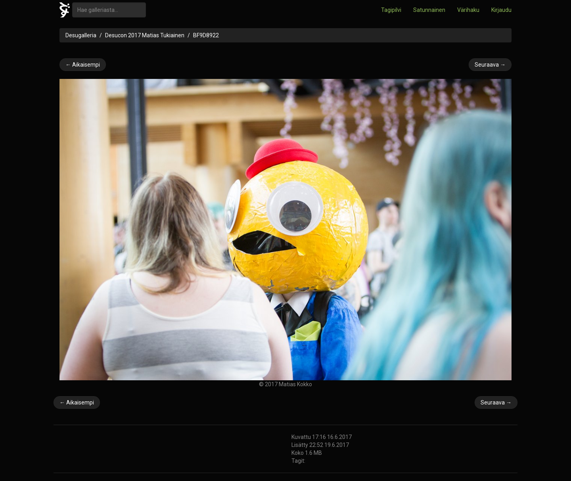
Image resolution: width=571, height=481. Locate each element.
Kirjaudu (501, 10)
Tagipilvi (391, 10)
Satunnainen (429, 10)
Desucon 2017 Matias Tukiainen (144, 35)
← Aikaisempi (82, 64)
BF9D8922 (206, 35)
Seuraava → (490, 64)
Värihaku (468, 10)
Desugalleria (80, 35)
